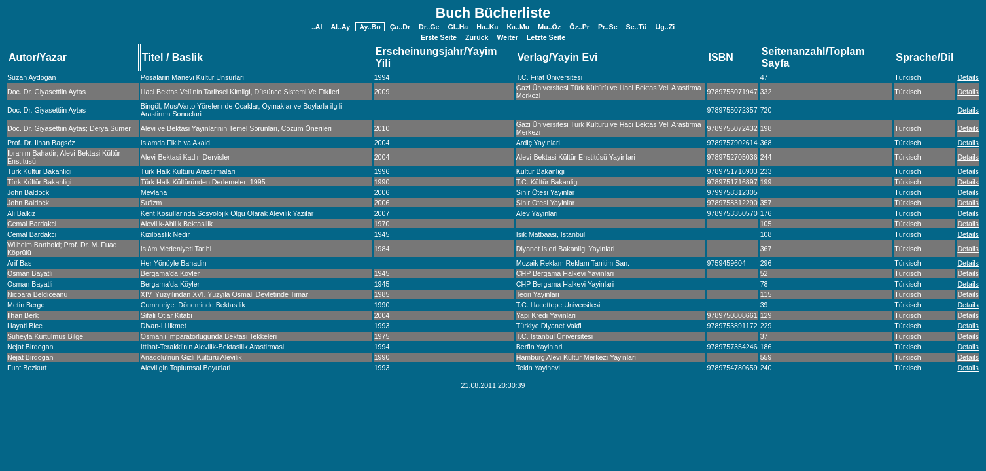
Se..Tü (636, 27)
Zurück (477, 37)
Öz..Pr (579, 27)
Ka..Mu (517, 27)
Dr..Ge (429, 27)
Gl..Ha (458, 27)
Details (968, 77)
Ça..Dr (400, 27)
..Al (317, 27)
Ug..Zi (665, 27)
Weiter (507, 37)
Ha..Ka (487, 27)
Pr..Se (608, 27)
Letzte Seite (546, 37)
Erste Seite (439, 37)
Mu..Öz (549, 27)
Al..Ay (340, 27)
